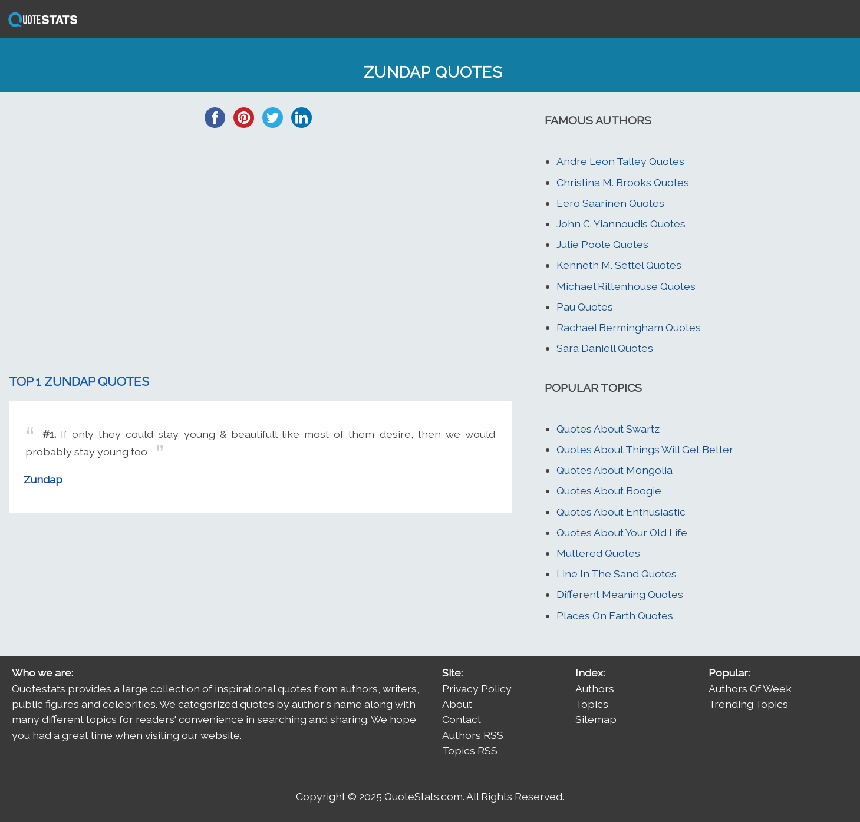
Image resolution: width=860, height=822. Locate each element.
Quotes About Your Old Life (621, 532)
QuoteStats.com (423, 796)
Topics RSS (469, 750)
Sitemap (596, 719)
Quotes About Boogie (608, 490)
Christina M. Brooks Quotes (622, 182)
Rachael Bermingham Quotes (628, 327)
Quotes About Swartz (608, 428)
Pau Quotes (584, 307)
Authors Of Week (750, 688)
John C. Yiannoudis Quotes (621, 223)
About (457, 704)
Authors (594, 688)
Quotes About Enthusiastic (621, 512)
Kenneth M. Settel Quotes (618, 265)
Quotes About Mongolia (614, 470)
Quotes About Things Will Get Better (644, 449)
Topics (591, 704)
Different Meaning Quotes (619, 594)
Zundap (43, 479)
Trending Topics (748, 704)
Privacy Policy (477, 688)
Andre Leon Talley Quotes (620, 161)
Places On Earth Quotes (614, 615)
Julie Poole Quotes (602, 244)
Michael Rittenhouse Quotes (626, 286)
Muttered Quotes (598, 553)
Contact (461, 719)
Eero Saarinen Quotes (610, 203)
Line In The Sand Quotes (616, 573)
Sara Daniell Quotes (604, 348)
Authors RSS (472, 735)
